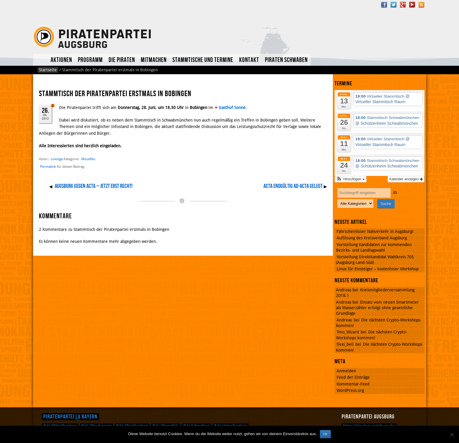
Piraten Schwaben (286, 60)
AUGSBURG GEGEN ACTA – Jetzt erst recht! (94, 186)
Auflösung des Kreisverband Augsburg (372, 238)
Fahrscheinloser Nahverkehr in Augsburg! (375, 231)
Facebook (384, 4)
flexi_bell (345, 344)
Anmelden (346, 370)
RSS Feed (421, 4)
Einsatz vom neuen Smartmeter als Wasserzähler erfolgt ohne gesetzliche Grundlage (377, 308)
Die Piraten (122, 60)
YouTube (412, 4)
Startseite (48, 70)
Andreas (344, 320)
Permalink (48, 167)
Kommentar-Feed (353, 384)
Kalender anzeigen (405, 179)
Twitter (393, 4)
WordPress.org (350, 390)
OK (325, 434)
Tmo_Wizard (348, 332)
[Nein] (452, 434)
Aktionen (61, 60)
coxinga (57, 159)
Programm (90, 60)
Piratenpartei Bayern (70, 416)
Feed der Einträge (353, 377)
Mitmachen (154, 60)
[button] (350, 179)
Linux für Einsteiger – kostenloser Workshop (378, 269)
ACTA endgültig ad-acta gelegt (293, 186)
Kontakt (249, 60)
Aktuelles (40, 60)
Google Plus (402, 4)
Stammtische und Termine (202, 60)
